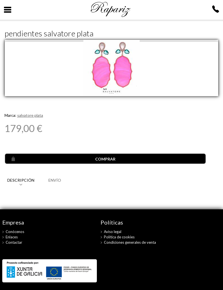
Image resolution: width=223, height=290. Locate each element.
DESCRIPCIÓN (20, 180)
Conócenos (15, 231)
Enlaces (12, 237)
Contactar (14, 242)
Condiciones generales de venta (130, 242)
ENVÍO (54, 180)
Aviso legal (112, 231)
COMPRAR (105, 159)
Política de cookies (119, 237)
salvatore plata (30, 115)
